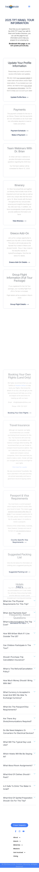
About (16, 837)
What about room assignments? (17, 765)
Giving (15, 856)
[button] (29, 6)
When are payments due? (15, 613)
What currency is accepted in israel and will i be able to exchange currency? (16, 695)
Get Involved (19, 852)
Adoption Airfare (20, 511)
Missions (16, 849)
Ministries (18, 845)
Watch (17, 841)
